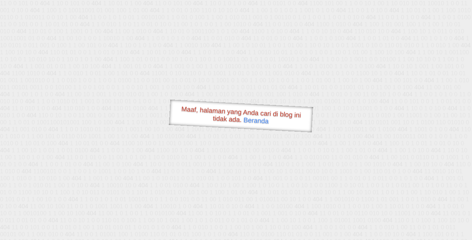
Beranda (256, 120)
